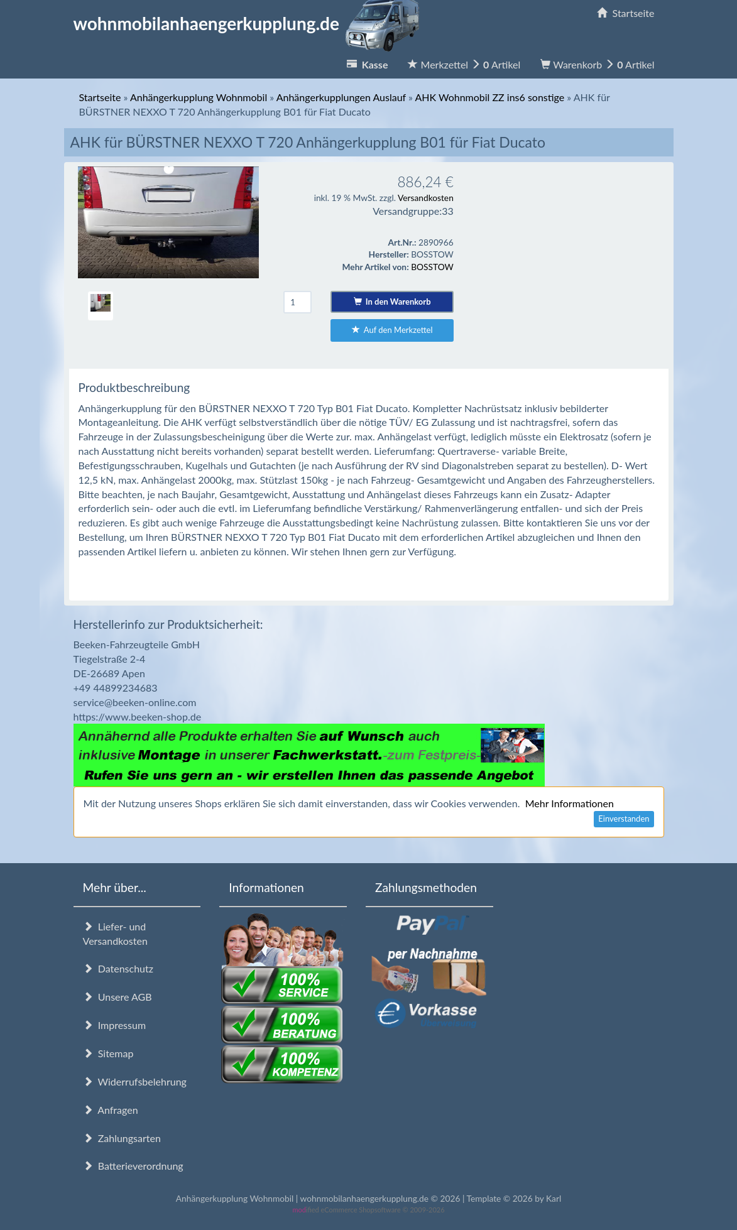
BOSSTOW (432, 266)
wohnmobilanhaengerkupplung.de (250, 23)
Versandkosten (426, 197)
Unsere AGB (117, 997)
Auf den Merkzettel (392, 330)
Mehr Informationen (569, 803)
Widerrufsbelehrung (135, 1081)
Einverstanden (623, 819)
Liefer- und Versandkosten (115, 933)
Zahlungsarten (122, 1138)
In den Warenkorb (392, 302)
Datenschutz (118, 968)
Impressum (114, 1025)
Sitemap (108, 1053)
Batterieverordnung (133, 1166)
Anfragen (110, 1110)
